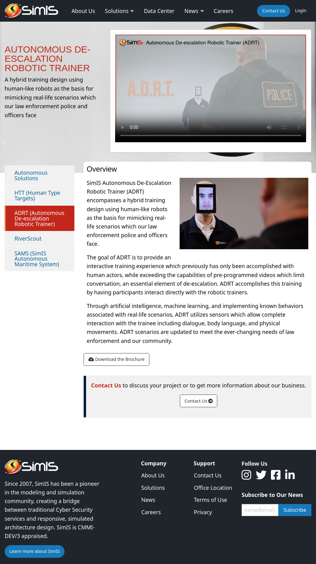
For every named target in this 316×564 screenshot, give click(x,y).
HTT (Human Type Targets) (37, 195)
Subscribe (295, 509)
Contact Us (199, 401)
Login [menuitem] (300, 10)
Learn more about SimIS (34, 551)
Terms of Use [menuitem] (210, 499)
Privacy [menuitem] (203, 512)
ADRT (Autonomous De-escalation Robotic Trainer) (39, 218)
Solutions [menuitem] (117, 11)
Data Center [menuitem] (159, 11)
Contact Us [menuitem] (273, 11)
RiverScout (28, 238)
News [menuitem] (191, 11)
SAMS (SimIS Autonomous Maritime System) (37, 259)
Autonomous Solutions (31, 175)
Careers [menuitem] (223, 11)
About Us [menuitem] (83, 11)
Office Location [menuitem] (213, 487)
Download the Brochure (116, 359)
